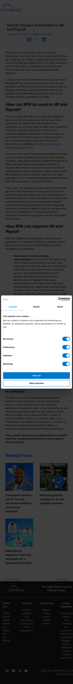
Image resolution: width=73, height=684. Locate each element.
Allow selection (36, 383)
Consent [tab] (13, 306)
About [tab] (60, 306)
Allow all (36, 375)
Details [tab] (36, 306)
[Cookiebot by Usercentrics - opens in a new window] (58, 299)
